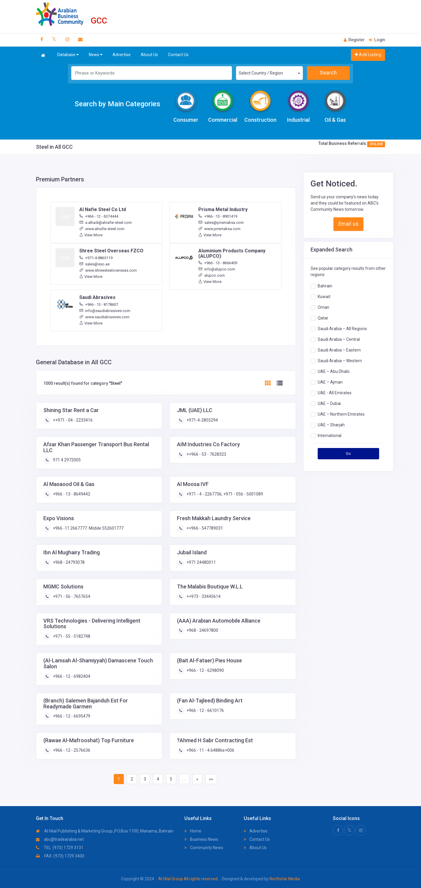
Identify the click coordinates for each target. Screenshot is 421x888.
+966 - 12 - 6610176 (205, 710)
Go (348, 453)
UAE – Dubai (329, 403)
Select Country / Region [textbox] (261, 73)
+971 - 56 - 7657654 (71, 596)
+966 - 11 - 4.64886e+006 (210, 750)
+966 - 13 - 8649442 (71, 494)
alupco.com (211, 275)
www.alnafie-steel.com (101, 229)
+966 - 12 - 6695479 (71, 716)
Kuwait (324, 296)
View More (90, 235)
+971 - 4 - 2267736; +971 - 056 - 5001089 (224, 494)
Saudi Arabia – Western (340, 360)
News (95, 55)
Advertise (122, 54)
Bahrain (325, 286)
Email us (348, 224)
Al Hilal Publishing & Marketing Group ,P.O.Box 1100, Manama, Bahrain (104, 831)
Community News (203, 847)
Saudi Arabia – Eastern (339, 350)
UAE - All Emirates (335, 392)
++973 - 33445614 (203, 596)
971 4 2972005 (66, 460)
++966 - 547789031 (204, 528)
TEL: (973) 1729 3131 (59, 847)
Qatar (323, 318)
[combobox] (269, 73)
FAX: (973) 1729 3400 (60, 856)
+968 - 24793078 (68, 562)
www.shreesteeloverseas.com (108, 270)
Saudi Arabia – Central (339, 339)
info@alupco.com (216, 269)
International (329, 435)
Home (192, 831)
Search (328, 73)
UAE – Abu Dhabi (333, 371)
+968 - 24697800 (202, 630)
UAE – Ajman (330, 382)
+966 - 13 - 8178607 (98, 304)
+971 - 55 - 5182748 (71, 636)
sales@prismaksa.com (221, 222)
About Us (149, 54)
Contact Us (178, 54)
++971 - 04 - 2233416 (72, 420)
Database (68, 55)
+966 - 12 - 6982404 (71, 676)
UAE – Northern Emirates (341, 414)
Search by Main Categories (117, 104)
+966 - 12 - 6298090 (205, 670)
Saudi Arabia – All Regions (342, 328)
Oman (323, 307)
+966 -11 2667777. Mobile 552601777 (88, 528)
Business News (201, 839)
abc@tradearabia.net (60, 839)
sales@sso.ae (94, 264)
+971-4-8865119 (96, 258)
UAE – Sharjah (331, 424)
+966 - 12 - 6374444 (98, 216)
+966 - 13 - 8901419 (217, 216)
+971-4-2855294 (202, 420)
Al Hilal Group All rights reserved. (188, 878)
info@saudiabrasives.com (104, 310)
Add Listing (368, 54)
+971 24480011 (201, 562)
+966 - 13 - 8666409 (217, 263)
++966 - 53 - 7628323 (206, 454)
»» (211, 779)
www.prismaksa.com (219, 229)
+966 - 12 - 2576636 (71, 750)
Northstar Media (284, 878)
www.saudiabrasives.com (104, 317)
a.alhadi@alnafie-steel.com (105, 222)
